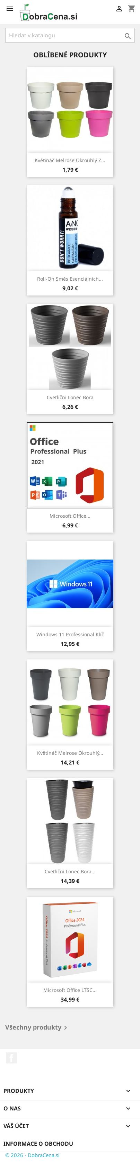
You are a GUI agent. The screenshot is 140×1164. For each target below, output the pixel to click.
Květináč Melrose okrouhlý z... (70, 160)
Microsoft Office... (70, 516)
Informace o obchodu (38, 1143)
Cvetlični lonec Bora (70, 397)
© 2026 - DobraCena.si (32, 1155)
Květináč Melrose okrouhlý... (70, 753)
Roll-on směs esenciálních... (70, 278)
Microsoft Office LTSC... (70, 990)
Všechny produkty (37, 1028)
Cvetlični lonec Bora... (70, 871)
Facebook (11, 1057)
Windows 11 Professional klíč (70, 634)
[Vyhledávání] (70, 35)
